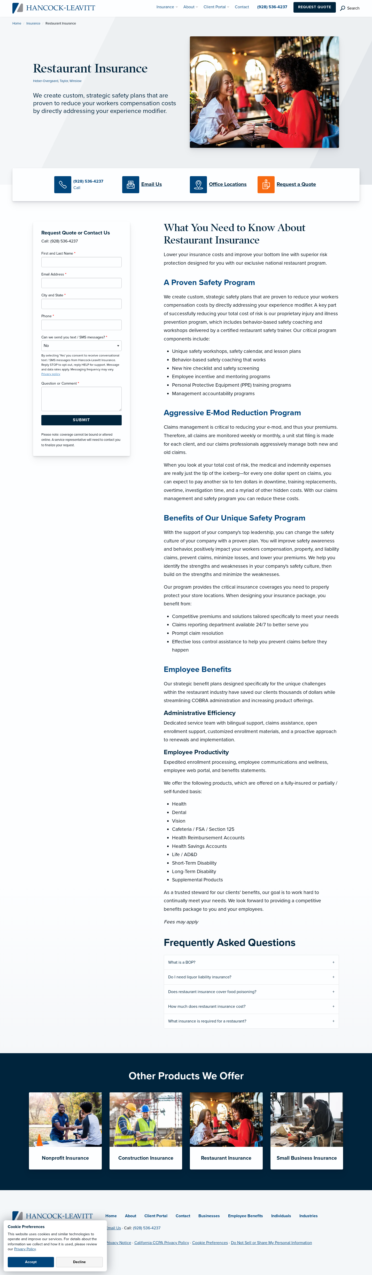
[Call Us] (84, 184)
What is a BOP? (181, 962)
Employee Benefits (245, 1216)
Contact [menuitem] (242, 7)
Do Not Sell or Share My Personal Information (271, 1242)
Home (16, 23)
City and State (53, 295)
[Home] (53, 1216)
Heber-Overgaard (45, 81)
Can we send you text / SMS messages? (74, 337)
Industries (308, 1216)
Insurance (33, 23)
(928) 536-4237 (146, 1228)
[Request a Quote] (287, 184)
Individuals (281, 1216)
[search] (350, 8)
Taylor (64, 81)
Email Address (53, 274)
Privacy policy (50, 374)
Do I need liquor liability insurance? (199, 977)
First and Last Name (58, 253)
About (130, 1216)
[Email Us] (151, 184)
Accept (31, 1262)
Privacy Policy (25, 1249)
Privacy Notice (118, 1242)
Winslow (75, 81)
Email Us (113, 1228)
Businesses (209, 1216)
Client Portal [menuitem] (215, 7)
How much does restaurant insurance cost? (206, 1006)
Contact (183, 1216)
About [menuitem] (189, 7)
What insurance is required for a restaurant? (207, 1021)
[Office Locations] (220, 184)
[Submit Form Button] (81, 420)
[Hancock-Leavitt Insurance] (54, 8)
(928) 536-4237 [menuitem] (272, 7)
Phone (47, 316)
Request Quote (314, 7)
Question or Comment (60, 383)
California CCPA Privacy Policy (161, 1242)
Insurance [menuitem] (165, 7)
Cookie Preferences (210, 1242)
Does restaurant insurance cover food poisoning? (212, 991)
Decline (79, 1262)
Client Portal (155, 1216)
